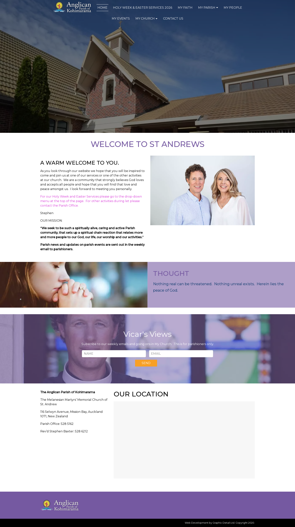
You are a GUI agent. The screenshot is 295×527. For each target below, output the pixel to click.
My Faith (185, 7)
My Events (121, 18)
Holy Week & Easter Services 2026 (142, 7)
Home (102, 7)
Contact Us (173, 18)
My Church (146, 18)
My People (233, 7)
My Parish (208, 7)
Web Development (196, 522)
